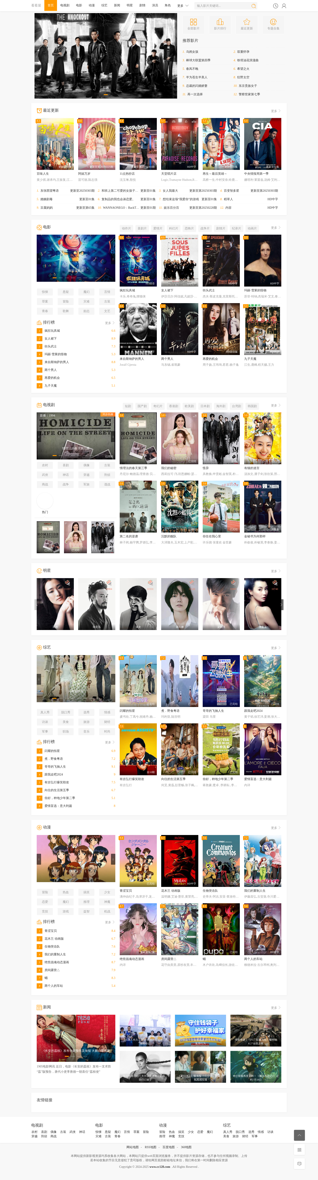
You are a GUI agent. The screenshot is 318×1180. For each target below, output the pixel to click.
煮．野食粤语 (50, 758)
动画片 (252, 228)
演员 (155, 5)
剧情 (142, 5)
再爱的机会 (48, 377)
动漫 (92, 5)
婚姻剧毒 (46, 199)
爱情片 (157, 228)
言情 (107, 292)
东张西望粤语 (49, 190)
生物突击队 (48, 946)
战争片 (205, 228)
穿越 (86, 474)
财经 (107, 722)
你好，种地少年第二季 (56, 798)
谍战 (107, 484)
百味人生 (43, 173)
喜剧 (66, 465)
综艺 (104, 5)
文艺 (107, 311)
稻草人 (228, 199)
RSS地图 (150, 1147)
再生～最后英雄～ (215, 173)
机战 (107, 911)
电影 (79, 5)
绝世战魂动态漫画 (53, 962)
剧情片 (220, 228)
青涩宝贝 (47, 930)
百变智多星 (231, 190)
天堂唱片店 (168, 173)
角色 (168, 5)
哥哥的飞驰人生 (51, 766)
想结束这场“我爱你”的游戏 (181, 199)
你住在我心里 (212, 536)
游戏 (66, 911)
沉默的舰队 (168, 536)
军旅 (86, 484)
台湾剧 (236, 406)
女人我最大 (170, 190)
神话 (66, 474)
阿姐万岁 (84, 173)
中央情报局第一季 (256, 173)
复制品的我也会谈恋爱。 (118, 199)
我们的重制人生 (51, 954)
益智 (86, 911)
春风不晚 (192, 68)
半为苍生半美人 (196, 77)
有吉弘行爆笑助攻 (53, 782)
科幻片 (173, 228)
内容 (228, 207)
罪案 (45, 301)
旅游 (86, 722)
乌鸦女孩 (192, 51)
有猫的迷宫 (251, 468)
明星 (130, 5)
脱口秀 (65, 712)
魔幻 (86, 292)
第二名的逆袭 (129, 536)
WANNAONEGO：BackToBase (123, 207)
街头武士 (47, 346)
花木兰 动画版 (50, 938)
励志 (86, 311)
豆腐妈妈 (46, 207)
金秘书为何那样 (255, 536)
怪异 (206, 468)
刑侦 (107, 474)
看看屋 (36, 5)
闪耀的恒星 (48, 751)
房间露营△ (48, 970)
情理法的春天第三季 (133, 468)
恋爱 (45, 901)
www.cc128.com (159, 1166)
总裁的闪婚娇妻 (196, 85)
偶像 (86, 465)
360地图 (186, 1147)
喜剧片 (142, 228)
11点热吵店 (127, 173)
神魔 (107, 901)
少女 (107, 892)
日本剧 (205, 406)
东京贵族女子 (248, 85)
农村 (45, 465)
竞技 (45, 911)
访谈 (45, 722)
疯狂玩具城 (48, 330)
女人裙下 (47, 338)
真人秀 (45, 712)
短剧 (128, 406)
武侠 (45, 474)
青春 (45, 311)
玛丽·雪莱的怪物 (52, 354)
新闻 (117, 5)
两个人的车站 (50, 985)
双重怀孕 (243, 51)
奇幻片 (157, 406)
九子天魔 (47, 385)
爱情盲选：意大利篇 (54, 806)
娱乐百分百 (171, 207)
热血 (66, 892)
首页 (51, 5)
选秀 (86, 712)
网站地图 (132, 1147)
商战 (45, 484)
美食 (66, 722)
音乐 (86, 731)
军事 (45, 731)
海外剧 (220, 406)
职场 (66, 731)
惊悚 (45, 292)
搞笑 (86, 892)
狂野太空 (243, 77)
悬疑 (66, 292)
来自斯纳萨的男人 (53, 362)
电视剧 (64, 5)
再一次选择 (195, 94)
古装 (107, 301)
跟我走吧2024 (50, 774)
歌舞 (66, 311)
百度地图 (168, 1147)
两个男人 (47, 370)
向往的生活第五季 (53, 790)
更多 (183, 5)
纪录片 (236, 228)
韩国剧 (252, 406)
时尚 (107, 731)
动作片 (126, 228)
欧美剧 (189, 406)
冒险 (66, 301)
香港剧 (173, 406)
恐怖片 (189, 228)
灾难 (86, 301)
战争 (66, 484)
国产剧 (142, 406)
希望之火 (243, 68)
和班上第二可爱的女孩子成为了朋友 (126, 190)
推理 (86, 901)
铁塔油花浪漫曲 (248, 60)
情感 (107, 712)
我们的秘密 (168, 468)
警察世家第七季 (249, 94)
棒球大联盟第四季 (198, 60)
